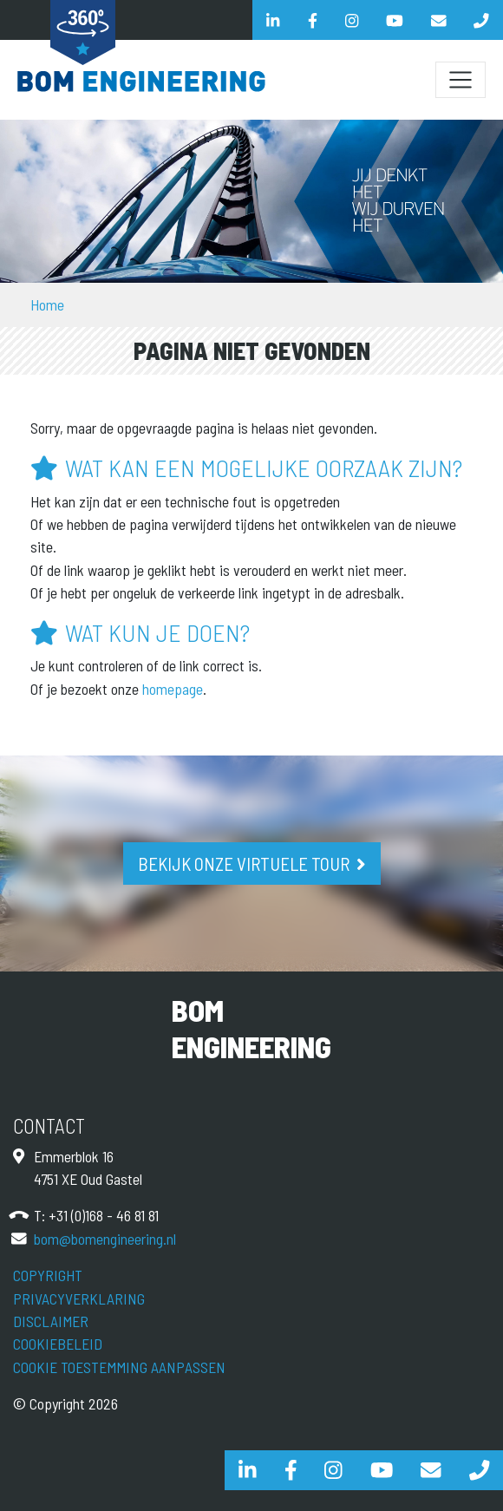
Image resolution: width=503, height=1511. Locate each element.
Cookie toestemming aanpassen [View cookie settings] (119, 1367)
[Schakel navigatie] (460, 80)
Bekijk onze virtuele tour (243, 863)
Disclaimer (50, 1321)
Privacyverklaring (79, 1298)
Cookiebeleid (57, 1343)
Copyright (47, 1275)
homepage (172, 688)
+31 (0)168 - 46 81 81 (104, 1215)
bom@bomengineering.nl (105, 1238)
